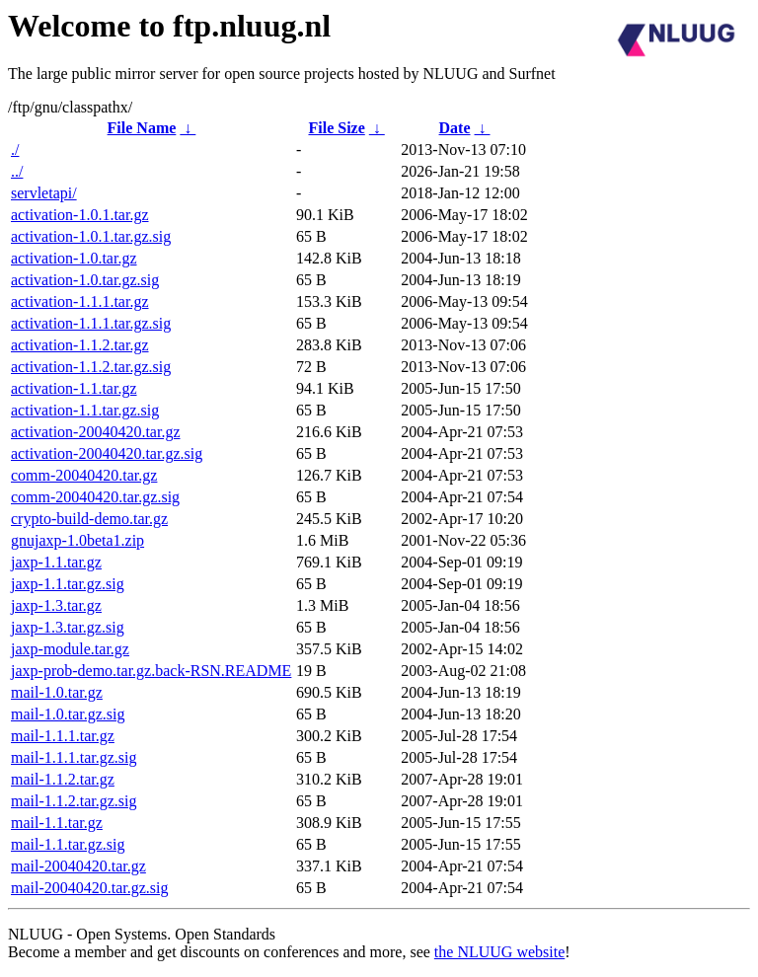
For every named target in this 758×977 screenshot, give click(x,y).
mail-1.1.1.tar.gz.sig (74, 757)
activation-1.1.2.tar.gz (80, 345)
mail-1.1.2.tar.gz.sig (74, 800)
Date (455, 127)
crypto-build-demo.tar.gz (89, 518)
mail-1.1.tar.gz (57, 822)
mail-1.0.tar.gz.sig (68, 714)
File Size (336, 127)
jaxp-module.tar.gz (70, 648)
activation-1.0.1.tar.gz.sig (91, 236)
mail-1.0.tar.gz (57, 692)
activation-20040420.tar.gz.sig (106, 453)
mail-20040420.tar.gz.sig (90, 887)
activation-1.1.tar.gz (74, 388)
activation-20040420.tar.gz (96, 431)
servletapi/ (44, 193)
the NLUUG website (499, 951)
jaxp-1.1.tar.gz (56, 562)
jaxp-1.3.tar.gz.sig (67, 627)
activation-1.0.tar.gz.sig (85, 279)
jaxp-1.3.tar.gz (56, 605)
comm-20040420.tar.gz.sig (95, 496)
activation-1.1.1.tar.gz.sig (91, 323)
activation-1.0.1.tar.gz (80, 214)
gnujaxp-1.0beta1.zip (77, 540)
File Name (142, 127)
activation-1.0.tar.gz (74, 258)
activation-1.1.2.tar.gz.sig (91, 366)
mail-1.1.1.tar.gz (62, 735)
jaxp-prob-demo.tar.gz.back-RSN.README (151, 670)
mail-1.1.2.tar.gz (62, 779)
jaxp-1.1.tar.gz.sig (67, 583)
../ (17, 171)
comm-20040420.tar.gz (84, 475)
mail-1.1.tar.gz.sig (68, 844)
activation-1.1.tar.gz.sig (85, 410)
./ (15, 149)
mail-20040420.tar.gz (78, 866)
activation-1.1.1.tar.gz (80, 301)
